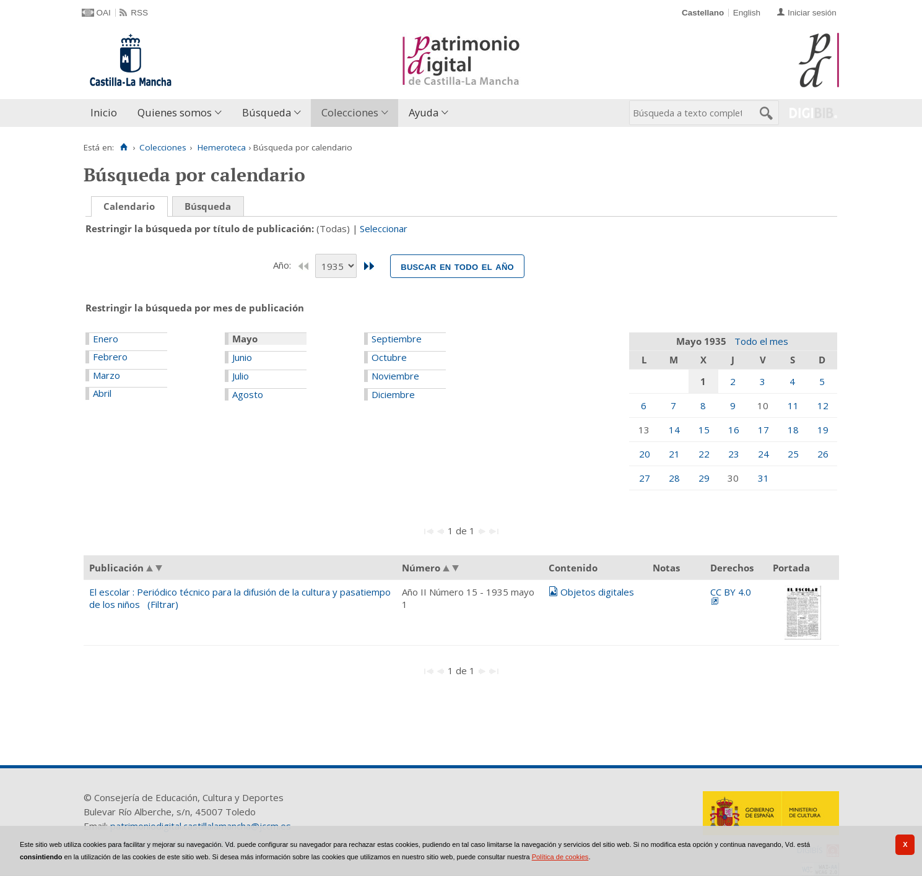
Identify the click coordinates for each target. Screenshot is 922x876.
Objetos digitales (597, 592)
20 (644, 454)
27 (644, 478)
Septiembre (397, 338)
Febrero (110, 356)
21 (674, 454)
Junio (242, 357)
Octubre (389, 357)
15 (704, 429)
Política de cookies (560, 857)
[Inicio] (124, 147)
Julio (240, 376)
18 (793, 429)
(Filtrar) (162, 604)
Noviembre (395, 376)
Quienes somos (174, 112)
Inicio (103, 112)
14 (674, 429)
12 (822, 405)
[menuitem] (106, 113)
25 (793, 454)
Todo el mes (761, 341)
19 (822, 429)
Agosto (247, 394)
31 (763, 478)
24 (763, 454)
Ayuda (423, 112)
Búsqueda (266, 112)
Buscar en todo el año (457, 266)
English (746, 12)
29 (704, 478)
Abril (102, 393)
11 (793, 405)
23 (733, 454)
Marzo (106, 375)
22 (704, 454)
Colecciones (349, 112)
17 (763, 429)
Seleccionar (383, 228)
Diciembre (393, 394)
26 (822, 454)
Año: (283, 265)
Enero (105, 338)
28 (674, 478)
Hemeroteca (222, 147)
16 (733, 429)
